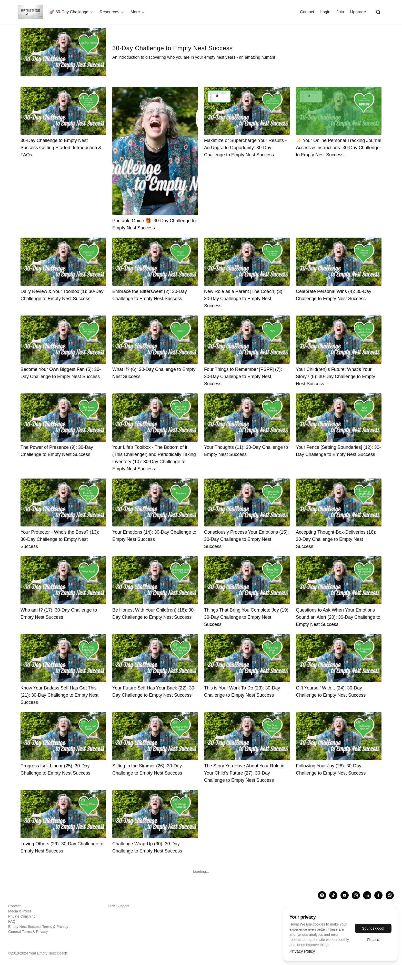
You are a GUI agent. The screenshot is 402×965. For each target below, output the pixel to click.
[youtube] (344, 895)
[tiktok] (333, 895)
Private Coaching (22, 916)
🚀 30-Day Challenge (73, 12)
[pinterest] (390, 895)
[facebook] (378, 895)
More (139, 12)
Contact (305, 12)
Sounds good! (373, 928)
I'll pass (373, 940)
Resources (114, 12)
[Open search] (376, 12)
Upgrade (356, 12)
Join (338, 12)
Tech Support (118, 906)
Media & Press (20, 911)
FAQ (11, 921)
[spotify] (322, 895)
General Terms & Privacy (28, 932)
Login (323, 12)
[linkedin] (367, 895)
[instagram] (356, 895)
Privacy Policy (302, 951)
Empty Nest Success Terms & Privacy (38, 927)
